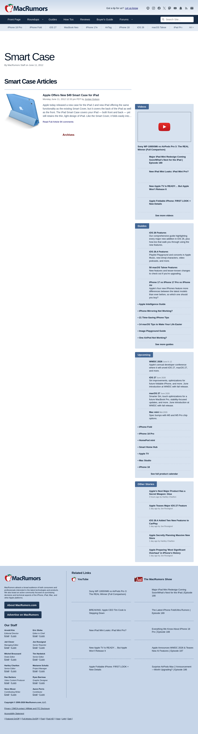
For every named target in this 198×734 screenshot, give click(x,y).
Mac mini (154, 412)
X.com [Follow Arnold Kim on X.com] (13, 635)
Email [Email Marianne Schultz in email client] (35, 671)
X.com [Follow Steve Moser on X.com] (13, 694)
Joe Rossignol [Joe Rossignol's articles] (39, 641)
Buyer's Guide (105, 19)
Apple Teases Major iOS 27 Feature (168, 505)
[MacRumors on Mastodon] (169, 8)
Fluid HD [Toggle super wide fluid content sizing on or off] (50, 719)
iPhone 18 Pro (15, 27)
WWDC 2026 (155, 361)
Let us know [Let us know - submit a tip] (131, 8)
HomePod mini (147, 440)
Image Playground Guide (152, 331)
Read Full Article (51, 121)
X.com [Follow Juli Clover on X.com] (13, 647)
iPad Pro (178, 27)
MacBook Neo (71, 27)
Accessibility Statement (14, 714)
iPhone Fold (36, 27)
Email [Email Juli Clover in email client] (6, 647)
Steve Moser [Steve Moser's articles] (10, 688)
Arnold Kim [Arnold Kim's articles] (9, 630)
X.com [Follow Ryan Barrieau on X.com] (42, 682)
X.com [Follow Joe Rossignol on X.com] (42, 647)
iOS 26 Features (157, 232)
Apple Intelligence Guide (152, 304)
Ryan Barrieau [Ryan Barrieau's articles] (39, 677)
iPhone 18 (124, 27)
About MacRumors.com (21, 604)
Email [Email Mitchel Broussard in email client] (6, 659)
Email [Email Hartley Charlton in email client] (6, 671)
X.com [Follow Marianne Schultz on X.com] (42, 671)
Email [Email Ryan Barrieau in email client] (35, 682)
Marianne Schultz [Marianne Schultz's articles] (40, 665)
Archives (68, 134)
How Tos (68, 19)
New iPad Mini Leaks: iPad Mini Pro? (169, 171)
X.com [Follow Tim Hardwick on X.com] (42, 659)
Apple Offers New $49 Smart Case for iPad (72, 95)
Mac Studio (145, 460)
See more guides (164, 344)
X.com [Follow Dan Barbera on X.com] (13, 682)
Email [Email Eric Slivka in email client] (35, 635)
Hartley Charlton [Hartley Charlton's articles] (11, 665)
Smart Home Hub (148, 447)
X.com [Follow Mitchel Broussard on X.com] (13, 659)
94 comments (66, 121)
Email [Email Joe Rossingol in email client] (35, 647)
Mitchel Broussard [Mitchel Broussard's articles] (12, 653)
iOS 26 (140, 27)
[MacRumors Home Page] (26, 8)
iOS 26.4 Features (158, 251)
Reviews (85, 19)
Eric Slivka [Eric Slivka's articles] (38, 630)
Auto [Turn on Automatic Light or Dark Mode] (58, 719)
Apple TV (144, 453)
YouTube (83, 578)
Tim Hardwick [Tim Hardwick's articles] (39, 653)
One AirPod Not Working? (153, 337)
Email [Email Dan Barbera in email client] (6, 682)
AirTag (108, 27)
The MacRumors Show (158, 578)
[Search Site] (177, 19)
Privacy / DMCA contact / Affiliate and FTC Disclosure (27, 708)
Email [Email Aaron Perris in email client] (35, 694)
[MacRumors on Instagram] (153, 8)
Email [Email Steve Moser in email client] (6, 694)
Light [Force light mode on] (64, 719)
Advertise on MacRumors (23, 614)
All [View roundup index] (191, 27)
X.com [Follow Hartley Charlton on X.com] (13, 671)
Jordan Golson (92, 99)
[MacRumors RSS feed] (186, 8)
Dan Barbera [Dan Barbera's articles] (10, 677)
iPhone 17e (92, 27)
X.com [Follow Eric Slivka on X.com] (42, 635)
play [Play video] (164, 127)
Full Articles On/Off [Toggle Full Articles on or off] (30, 719)
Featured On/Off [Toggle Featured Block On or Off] (12, 719)
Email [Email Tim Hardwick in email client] (35, 659)
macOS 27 (154, 393)
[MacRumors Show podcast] (148, 8)
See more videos (164, 215)
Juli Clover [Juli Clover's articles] (9, 641)
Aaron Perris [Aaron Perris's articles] (38, 688)
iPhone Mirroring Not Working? (156, 311)
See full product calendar (164, 474)
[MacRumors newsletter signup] (192, 8)
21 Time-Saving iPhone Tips (154, 317)
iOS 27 (53, 27)
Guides (53, 19)
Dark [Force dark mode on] (70, 719)
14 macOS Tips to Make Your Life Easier (160, 324)
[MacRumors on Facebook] (159, 8)
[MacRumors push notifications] (180, 8)
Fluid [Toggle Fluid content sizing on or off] (42, 719)
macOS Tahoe (159, 27)
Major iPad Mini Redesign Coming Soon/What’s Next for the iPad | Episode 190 (167, 159)
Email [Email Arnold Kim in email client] (6, 635)
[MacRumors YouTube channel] (175, 8)
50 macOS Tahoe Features (163, 267)
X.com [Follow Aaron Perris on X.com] (42, 694)
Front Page (14, 19)
